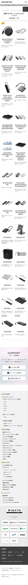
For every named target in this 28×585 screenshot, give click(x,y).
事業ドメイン (11, 555)
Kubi (5, 410)
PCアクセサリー (6, 443)
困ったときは (6, 462)
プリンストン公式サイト (8, 498)
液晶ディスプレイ (8, 423)
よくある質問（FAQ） (8, 465)
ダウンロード (6, 467)
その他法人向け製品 (7, 421)
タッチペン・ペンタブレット (9, 439)
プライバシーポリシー (16, 570)
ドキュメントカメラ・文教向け (10, 452)
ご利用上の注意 (5, 570)
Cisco (5, 404)
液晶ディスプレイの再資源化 (9, 485)
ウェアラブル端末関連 (8, 436)
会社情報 (3, 549)
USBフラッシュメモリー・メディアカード (12, 445)
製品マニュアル (7, 472)
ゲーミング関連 (6, 456)
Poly (5, 401)
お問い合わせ (6, 489)
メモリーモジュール (7, 448)
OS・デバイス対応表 (7, 480)
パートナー (17, 552)
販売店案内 (5, 495)
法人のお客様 (6, 394)
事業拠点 (10, 552)
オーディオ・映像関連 (8, 441)
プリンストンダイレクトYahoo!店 (11, 502)
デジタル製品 (7, 5)
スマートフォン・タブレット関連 (10, 434)
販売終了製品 (6, 482)
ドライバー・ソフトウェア (10, 470)
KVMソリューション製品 (8, 414)
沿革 (23, 552)
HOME (2, 5)
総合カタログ (7, 474)
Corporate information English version (12, 561)
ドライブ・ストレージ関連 (9, 450)
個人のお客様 (6, 429)
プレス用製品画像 (8, 476)
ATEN (5, 417)
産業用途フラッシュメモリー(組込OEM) (13, 425)
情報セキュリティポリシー (15, 568)
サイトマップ (4, 568)
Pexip (5, 408)
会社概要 (3, 552)
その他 (4, 459)
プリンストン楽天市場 (8, 500)
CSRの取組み (20, 555)
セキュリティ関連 (7, 454)
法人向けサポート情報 (8, 487)
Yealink (5, 406)
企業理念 (3, 555)
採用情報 (3, 558)
